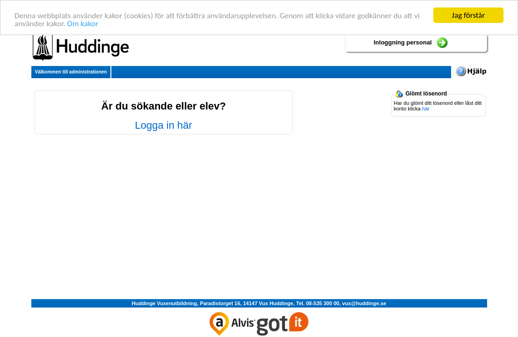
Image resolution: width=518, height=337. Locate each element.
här (426, 108)
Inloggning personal (403, 42)
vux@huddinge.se (364, 303)
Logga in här (163, 125)
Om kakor (82, 23)
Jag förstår (468, 15)
